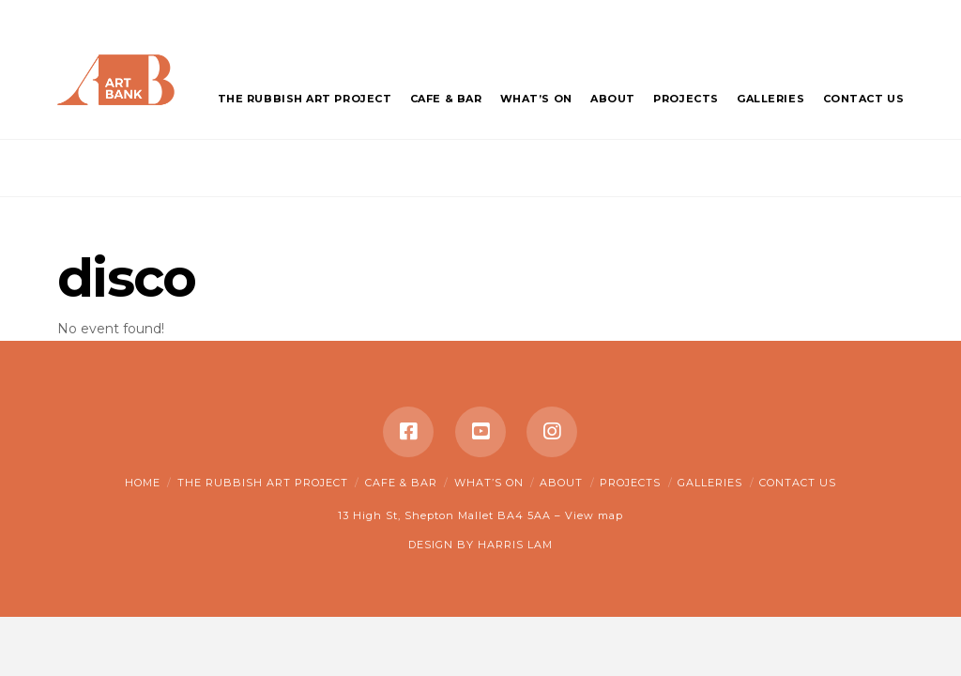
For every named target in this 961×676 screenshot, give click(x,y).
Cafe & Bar (401, 482)
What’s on (489, 482)
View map (594, 515)
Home (142, 482)
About (561, 482)
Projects (630, 482)
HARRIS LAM (515, 544)
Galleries (710, 482)
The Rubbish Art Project (262, 482)
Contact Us (797, 482)
